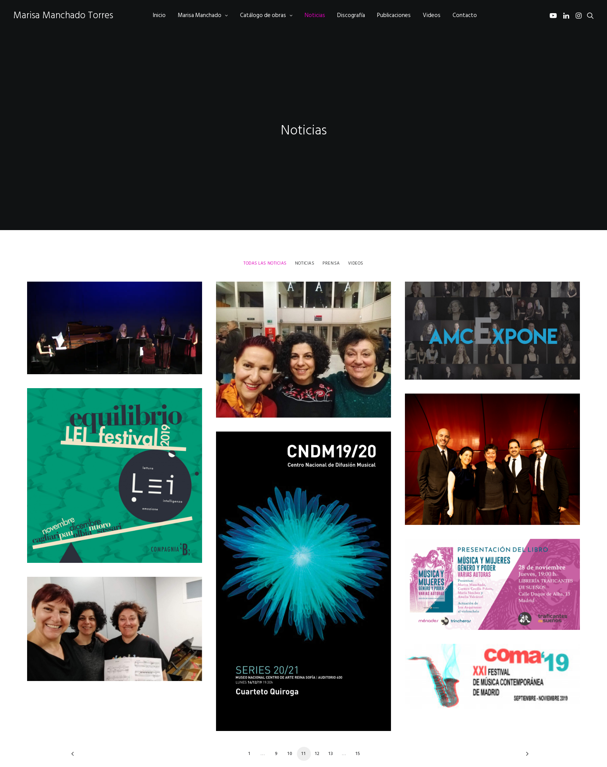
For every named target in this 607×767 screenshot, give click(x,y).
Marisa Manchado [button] (203, 15)
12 (317, 729)
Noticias (315, 15)
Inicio (159, 15)
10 (290, 729)
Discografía (351, 15)
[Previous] (81, 732)
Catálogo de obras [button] (266, 15)
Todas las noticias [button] (265, 239)
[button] (554, 15)
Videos (432, 15)
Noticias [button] (304, 239)
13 (330, 729)
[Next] (525, 732)
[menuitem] (159, 15)
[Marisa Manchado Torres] (63, 15)
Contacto (465, 15)
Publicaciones (394, 15)
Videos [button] (356, 239)
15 (357, 729)
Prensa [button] (331, 239)
